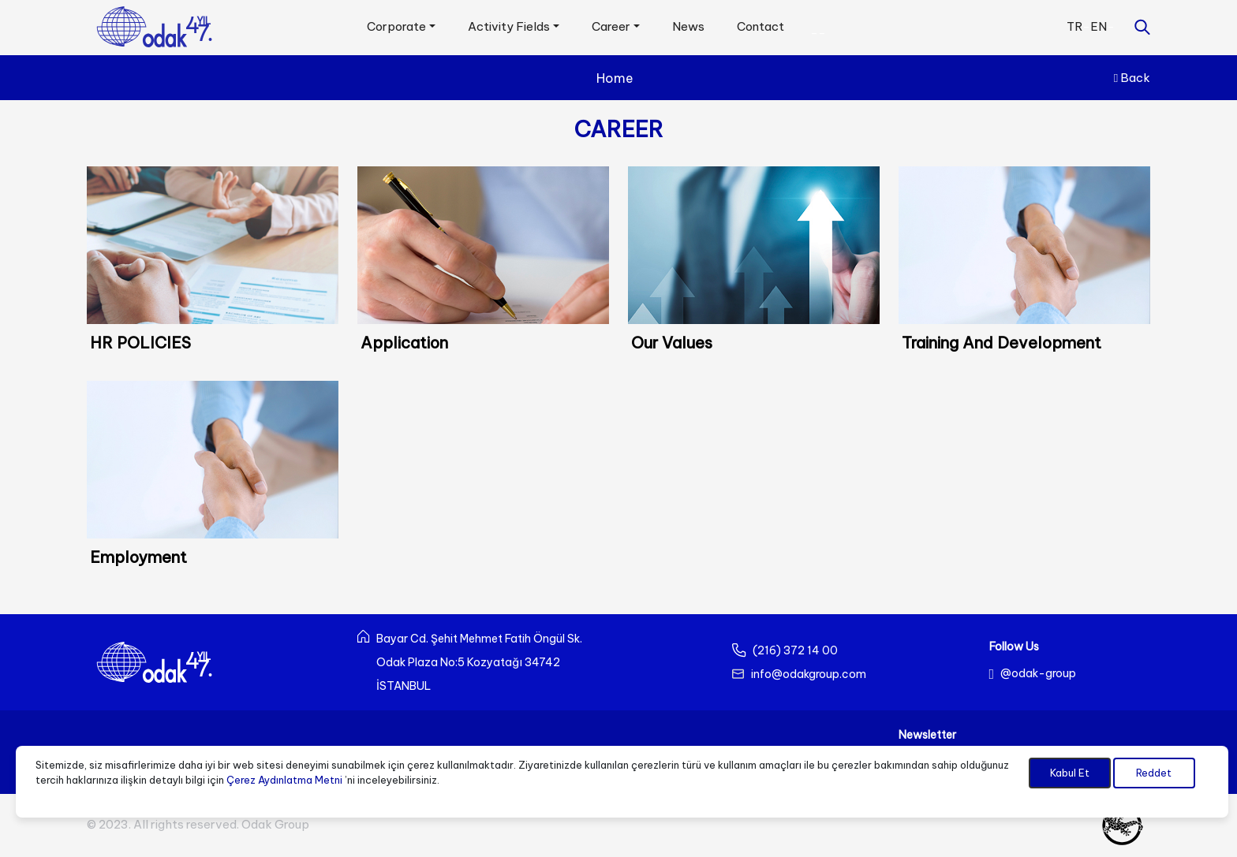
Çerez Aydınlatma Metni (284, 779)
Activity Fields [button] (509, 26)
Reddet (1154, 772)
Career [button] (611, 26)
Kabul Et (1069, 772)
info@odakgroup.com (808, 674)
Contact (760, 26)
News (688, 26)
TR (1074, 26)
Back (1132, 77)
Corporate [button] (396, 26)
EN (1098, 26)
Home (614, 78)
